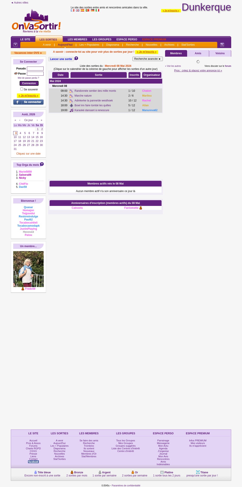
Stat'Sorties (188, 44)
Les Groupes (102, 39)
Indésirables (163, 464)
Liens (33, 456)
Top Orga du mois (28, 164)
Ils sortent (89, 448)
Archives (169, 44)
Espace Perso (126, 39)
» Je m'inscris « (171, 10)
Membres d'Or (89, 453)
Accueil (33, 440)
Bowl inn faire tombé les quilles (92, 105)
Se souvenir (31, 89)
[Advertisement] (105, 146)
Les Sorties (48, 39)
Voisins (220, 53)
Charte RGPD (33, 448)
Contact (33, 459)
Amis (198, 53)
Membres (176, 53)
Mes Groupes (125, 443)
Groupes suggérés (126, 445)
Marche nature (82, 95)
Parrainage (163, 440)
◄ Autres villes (19, 2)
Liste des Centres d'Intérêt (126, 448)
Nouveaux (89, 451)
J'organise (163, 451)
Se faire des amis (89, 440)
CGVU (33, 451)
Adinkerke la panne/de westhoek (93, 100)
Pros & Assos (33, 443)
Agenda (163, 448)
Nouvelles (151, 44)
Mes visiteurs (198, 443)
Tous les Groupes (125, 440)
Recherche (132, 44)
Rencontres (163, 459)
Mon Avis (163, 456)
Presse (33, 453)
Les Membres (77, 39)
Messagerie (163, 443)
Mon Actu (163, 445)
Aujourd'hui (65, 44)
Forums (33, 445)
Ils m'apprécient (197, 445)
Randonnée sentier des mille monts (95, 90)
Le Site (25, 39)
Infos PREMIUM (198, 440)
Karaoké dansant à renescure (91, 110)
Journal (163, 453)
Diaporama (112, 44)
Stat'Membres (89, 456)
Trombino (89, 445)
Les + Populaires (89, 44)
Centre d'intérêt (125, 451)
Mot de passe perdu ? (28, 78)
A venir (47, 44)
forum (228, 66)
